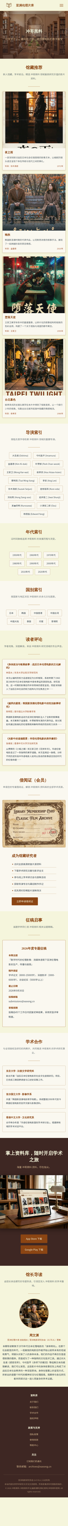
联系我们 (34, 1407)
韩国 (23, 612)
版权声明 (34, 1418)
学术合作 (34, 1412)
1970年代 (51, 555)
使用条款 (34, 1439)
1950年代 (17, 555)
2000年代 (51, 563)
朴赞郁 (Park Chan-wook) (47, 463)
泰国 (29, 621)
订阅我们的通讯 (34, 1461)
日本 (11, 612)
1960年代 (34, 555)
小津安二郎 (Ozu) (48, 505)
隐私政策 (34, 1434)
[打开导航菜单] (61, 5)
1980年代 (17, 563)
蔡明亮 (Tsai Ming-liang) (23, 480)
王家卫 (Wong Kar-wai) (18, 472)
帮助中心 (34, 1445)
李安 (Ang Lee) (50, 480)
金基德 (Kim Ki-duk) (17, 463)
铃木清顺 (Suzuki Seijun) (20, 488)
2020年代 (42, 571)
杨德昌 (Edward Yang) (34, 513)
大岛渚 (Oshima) (20, 455)
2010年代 (25, 571)
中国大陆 (14, 621)
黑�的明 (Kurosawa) (22, 505)
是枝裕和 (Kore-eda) (50, 488)
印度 (41, 621)
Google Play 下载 (34, 1249)
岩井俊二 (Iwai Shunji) (49, 497)
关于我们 (34, 1401)
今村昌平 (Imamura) (46, 455)
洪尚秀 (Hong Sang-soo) (19, 497)
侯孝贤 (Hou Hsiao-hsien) (49, 472)
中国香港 (38, 612)
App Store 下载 (34, 1238)
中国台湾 (54, 612)
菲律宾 (54, 621)
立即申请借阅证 (24, 901)
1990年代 (34, 563)
